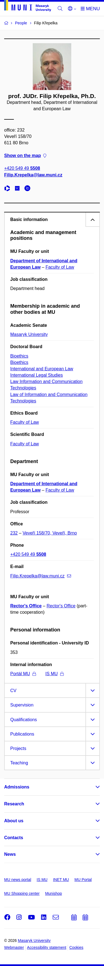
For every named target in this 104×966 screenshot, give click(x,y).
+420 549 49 (22, 168)
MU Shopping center (22, 893)
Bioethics (19, 356)
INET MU (61, 879)
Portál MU (23, 673)
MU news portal (17, 879)
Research (14, 803)
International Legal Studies (36, 375)
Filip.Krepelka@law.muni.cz (33, 175)
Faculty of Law (59, 267)
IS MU (54, 673)
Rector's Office (26, 605)
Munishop (53, 893)
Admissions (16, 787)
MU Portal (83, 879)
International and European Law (41, 368)
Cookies (76, 947)
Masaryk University (29, 334)
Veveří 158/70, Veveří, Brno (50, 533)
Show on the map (25, 155)
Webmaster (14, 947)
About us (13, 820)
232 (14, 533)
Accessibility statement (46, 947)
